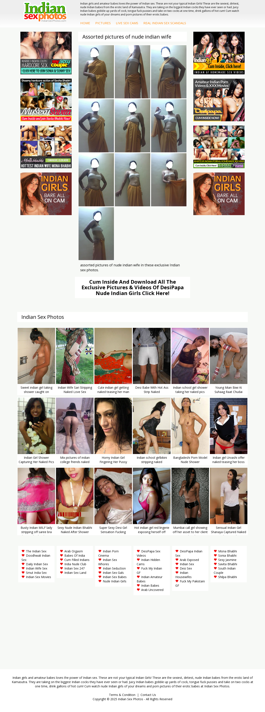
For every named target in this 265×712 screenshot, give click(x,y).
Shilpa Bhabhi (227, 577)
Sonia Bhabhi (227, 555)
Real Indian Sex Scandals (164, 23)
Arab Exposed (189, 560)
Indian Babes (150, 585)
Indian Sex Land (75, 573)
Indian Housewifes (183, 575)
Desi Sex (186, 568)
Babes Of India (74, 555)
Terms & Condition (122, 695)
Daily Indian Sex (37, 564)
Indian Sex (187, 564)
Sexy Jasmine (227, 560)
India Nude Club (75, 564)
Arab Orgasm (73, 551)
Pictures (103, 23)
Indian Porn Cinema (108, 553)
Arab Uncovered (152, 590)
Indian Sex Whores (107, 562)
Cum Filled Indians (76, 560)
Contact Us (148, 695)
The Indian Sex (36, 551)
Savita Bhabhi (227, 564)
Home (85, 23)
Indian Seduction (114, 568)
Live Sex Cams (127, 23)
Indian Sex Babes (115, 577)
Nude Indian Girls (114, 581)
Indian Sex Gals (113, 573)
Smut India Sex (36, 573)
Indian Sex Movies (38, 577)
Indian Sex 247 (74, 568)
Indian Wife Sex (36, 568)
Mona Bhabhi (227, 551)
